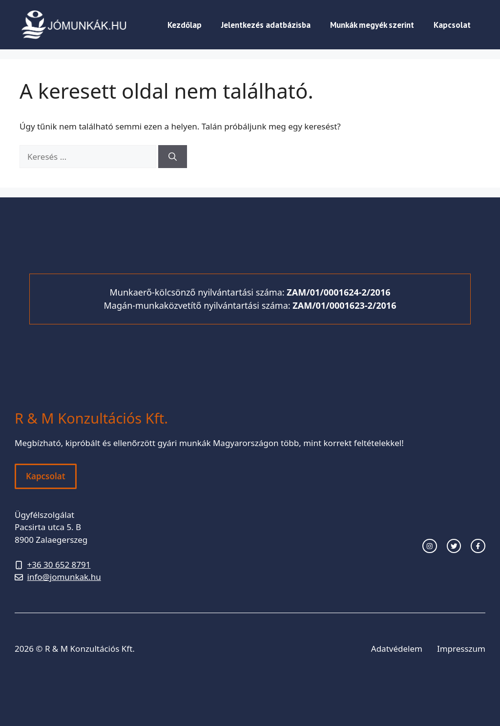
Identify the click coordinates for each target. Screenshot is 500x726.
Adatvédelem (396, 648)
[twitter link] (454, 546)
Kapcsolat (452, 25)
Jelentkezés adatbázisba (266, 25)
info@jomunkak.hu (64, 576)
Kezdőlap (184, 25)
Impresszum (461, 648)
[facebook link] (478, 546)
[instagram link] (429, 546)
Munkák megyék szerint (372, 25)
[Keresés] (172, 157)
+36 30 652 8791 (59, 564)
